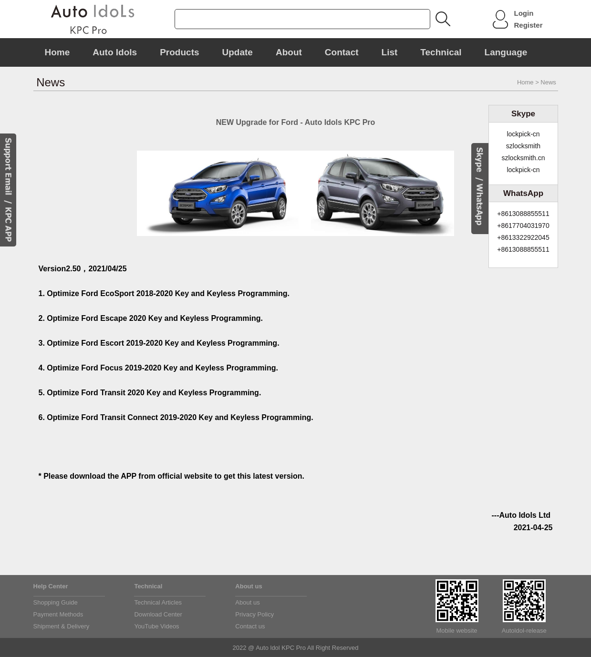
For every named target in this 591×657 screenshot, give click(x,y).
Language (506, 52)
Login (524, 13)
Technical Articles (158, 602)
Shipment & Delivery (61, 626)
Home (57, 52)
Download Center (158, 614)
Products (179, 52)
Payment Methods (58, 614)
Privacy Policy (254, 614)
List (390, 52)
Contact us (250, 626)
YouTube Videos (156, 626)
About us (247, 602)
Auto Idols (115, 52)
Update (237, 52)
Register (528, 25)
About (289, 52)
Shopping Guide (55, 602)
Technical (440, 52)
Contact (342, 52)
